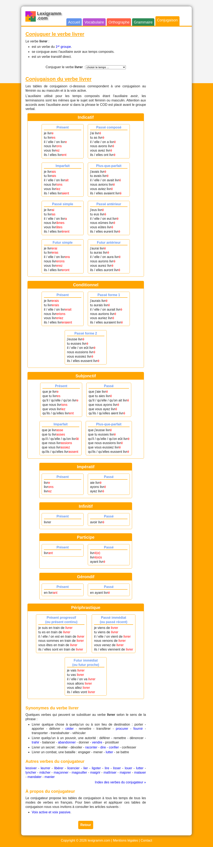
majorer (125, 772)
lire (107, 768)
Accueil (74, 22)
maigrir (95, 772)
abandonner (67, 742)
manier (50, 777)
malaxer (140, 772)
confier (114, 747)
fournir (138, 728)
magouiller (79, 772)
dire (103, 747)
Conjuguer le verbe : (65, 67)
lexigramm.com (99, 840)
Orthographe (118, 22)
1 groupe (63, 46)
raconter (91, 747)
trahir (35, 742)
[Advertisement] (171, 93)
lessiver (31, 768)
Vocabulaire (94, 22)
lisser (117, 768)
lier (85, 768)
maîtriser (110, 772)
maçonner (61, 772)
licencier (73, 768)
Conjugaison (167, 20)
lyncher (30, 772)
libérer (58, 768)
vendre (97, 742)
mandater (34, 777)
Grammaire (143, 22)
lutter (109, 752)
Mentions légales (125, 840)
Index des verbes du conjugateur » (120, 782)
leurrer (45, 768)
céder (69, 728)
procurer (122, 728)
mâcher (44, 772)
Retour (85, 825)
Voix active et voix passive (51, 812)
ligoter (96, 768)
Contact (146, 840)
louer (128, 768)
